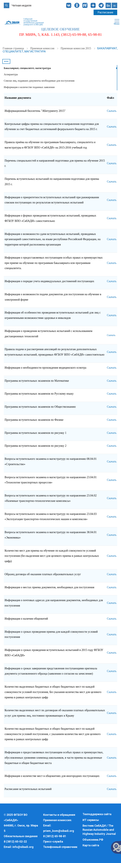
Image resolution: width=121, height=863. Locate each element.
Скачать (111, 110)
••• (6, 61)
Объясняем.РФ (93, 839)
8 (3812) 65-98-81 (54, 836)
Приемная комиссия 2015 (76, 48)
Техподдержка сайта (97, 814)
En (108, 5)
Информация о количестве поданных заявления (29, 87)
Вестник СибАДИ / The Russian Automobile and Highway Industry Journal (99, 829)
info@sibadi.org (23, 847)
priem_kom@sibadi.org (58, 830)
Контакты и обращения (59, 814)
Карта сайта (91, 845)
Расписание (105, 12)
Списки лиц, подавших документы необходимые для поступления (39, 80)
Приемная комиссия (42, 48)
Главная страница (14, 48)
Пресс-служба (53, 841)
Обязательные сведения (20, 836)
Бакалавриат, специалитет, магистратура (27, 68)
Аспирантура (11, 74)
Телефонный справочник (60, 847)
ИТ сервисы (91, 820)
